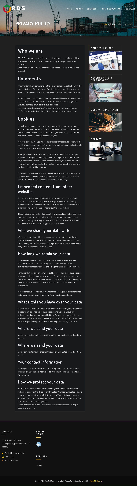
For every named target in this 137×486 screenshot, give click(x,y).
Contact (130, 9)
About (79, 9)
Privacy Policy (116, 24)
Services (92, 9)
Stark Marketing (96, 481)
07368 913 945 (11, 460)
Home (69, 9)
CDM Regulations (112, 9)
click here (9, 457)
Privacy (39, 465)
